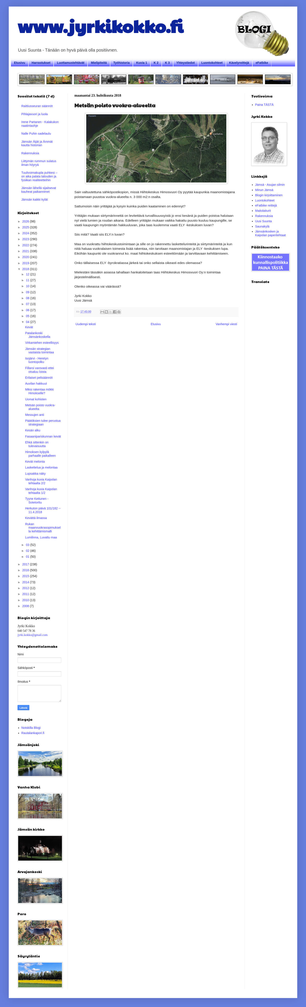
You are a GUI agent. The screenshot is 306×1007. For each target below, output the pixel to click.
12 (28, 274)
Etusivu (19, 62)
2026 (26, 221)
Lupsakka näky (35, 473)
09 (28, 292)
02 (28, 550)
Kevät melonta (35, 461)
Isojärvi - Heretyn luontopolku (36, 360)
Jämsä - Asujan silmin (270, 184)
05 (28, 316)
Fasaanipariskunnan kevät (43, 436)
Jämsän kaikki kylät (34, 199)
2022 (26, 245)
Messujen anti (34, 415)
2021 (26, 251)
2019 (26, 263)
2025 (26, 227)
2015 (26, 576)
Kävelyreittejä (239, 62)
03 (28, 545)
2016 (26, 570)
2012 (26, 588)
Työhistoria (121, 62)
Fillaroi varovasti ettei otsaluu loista (39, 369)
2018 (26, 269)
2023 (26, 239)
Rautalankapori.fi (32, 733)
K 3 (167, 62)
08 (28, 298)
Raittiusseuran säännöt (37, 106)
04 (28, 322)
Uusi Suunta (263, 221)
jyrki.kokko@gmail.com (32, 635)
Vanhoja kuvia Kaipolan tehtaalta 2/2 (41, 481)
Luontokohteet (212, 62)
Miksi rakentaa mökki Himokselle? (39, 391)
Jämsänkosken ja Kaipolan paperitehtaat (270, 233)
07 (28, 304)
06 (28, 310)
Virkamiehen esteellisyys (42, 342)
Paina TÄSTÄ (264, 104)
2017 (26, 564)
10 (28, 286)
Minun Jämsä (264, 190)
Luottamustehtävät (70, 62)
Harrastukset (41, 62)
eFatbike (262, 62)
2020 (26, 257)
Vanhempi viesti (226, 324)
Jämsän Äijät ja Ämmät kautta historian (37, 143)
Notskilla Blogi (31, 727)
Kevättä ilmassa (36, 518)
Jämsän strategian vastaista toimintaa (39, 350)
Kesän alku (32, 430)
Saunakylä (262, 226)
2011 (26, 594)
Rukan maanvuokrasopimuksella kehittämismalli (43, 527)
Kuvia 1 (141, 62)
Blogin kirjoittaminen (269, 195)
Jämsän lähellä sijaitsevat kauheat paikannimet (38, 189)
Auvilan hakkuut (36, 383)
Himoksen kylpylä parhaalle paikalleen (40, 453)
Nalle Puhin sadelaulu (36, 133)
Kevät (29, 327)
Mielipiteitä (99, 62)
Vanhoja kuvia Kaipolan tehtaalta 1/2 (41, 491)
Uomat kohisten (35, 399)
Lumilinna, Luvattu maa (41, 537)
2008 (26, 606)
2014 (26, 582)
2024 (26, 233)
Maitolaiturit (263, 210)
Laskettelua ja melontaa (41, 467)
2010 (26, 600)
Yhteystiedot (185, 62)
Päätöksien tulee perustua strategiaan (43, 422)
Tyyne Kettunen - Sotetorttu (36, 500)
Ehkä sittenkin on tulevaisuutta (37, 444)
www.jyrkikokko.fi (100, 26)
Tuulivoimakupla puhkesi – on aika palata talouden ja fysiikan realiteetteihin (39, 176)
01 (28, 556)
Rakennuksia (30, 153)
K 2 (156, 62)
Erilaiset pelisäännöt (39, 377)
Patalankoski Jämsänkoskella (37, 335)
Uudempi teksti (86, 324)
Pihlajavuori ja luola (34, 114)
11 (28, 280)
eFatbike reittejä (266, 205)
